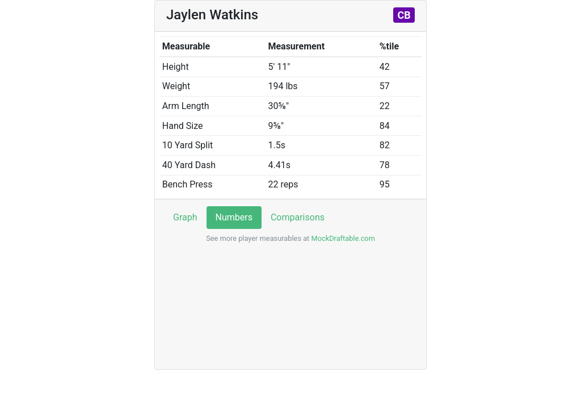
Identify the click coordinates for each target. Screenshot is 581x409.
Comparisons (298, 217)
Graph (185, 217)
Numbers (234, 217)
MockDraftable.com (342, 238)
